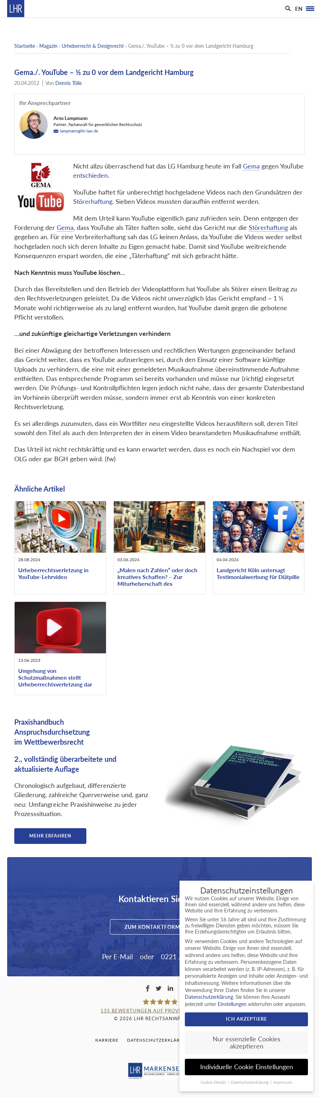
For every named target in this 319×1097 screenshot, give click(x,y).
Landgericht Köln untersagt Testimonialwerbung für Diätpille (258, 573)
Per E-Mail (117, 956)
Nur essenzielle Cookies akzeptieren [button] (246, 1042)
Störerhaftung (92, 201)
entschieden (90, 175)
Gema (251, 166)
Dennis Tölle (68, 83)
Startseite (24, 46)
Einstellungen (232, 1004)
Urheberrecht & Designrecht (93, 46)
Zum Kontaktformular (159, 927)
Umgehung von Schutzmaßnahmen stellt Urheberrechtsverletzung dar (55, 677)
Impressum (282, 1082)
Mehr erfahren (50, 836)
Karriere (106, 1040)
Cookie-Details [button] (214, 1082)
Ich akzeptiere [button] (246, 1019)
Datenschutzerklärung (159, 1040)
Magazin (48, 46)
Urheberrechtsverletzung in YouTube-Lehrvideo (53, 573)
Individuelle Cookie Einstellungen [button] (246, 1067)
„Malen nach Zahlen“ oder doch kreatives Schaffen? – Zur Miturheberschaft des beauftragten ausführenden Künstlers (157, 584)
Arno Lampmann (70, 118)
